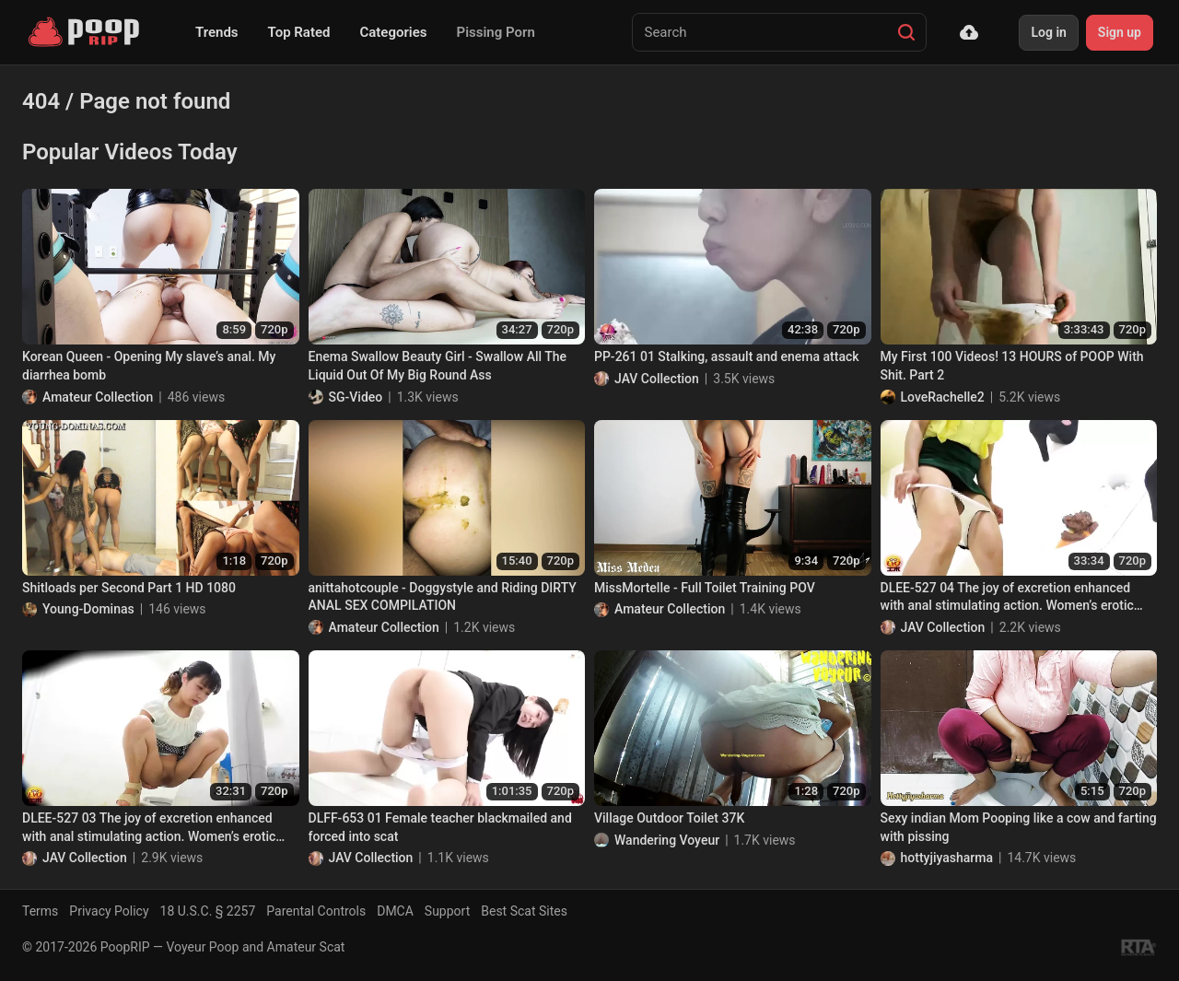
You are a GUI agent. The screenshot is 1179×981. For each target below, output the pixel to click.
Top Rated (299, 32)
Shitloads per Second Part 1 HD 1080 (129, 587)
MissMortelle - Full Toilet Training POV (704, 587)
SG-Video (356, 397)
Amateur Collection (97, 397)
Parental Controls (316, 911)
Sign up (1119, 32)
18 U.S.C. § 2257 (208, 911)
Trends (217, 32)
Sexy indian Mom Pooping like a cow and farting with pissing (1019, 827)
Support (447, 911)
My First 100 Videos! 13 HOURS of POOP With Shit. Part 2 (1012, 365)
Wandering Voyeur (666, 840)
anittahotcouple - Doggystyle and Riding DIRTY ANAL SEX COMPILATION (443, 596)
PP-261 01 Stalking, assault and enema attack (726, 356)
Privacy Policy (108, 911)
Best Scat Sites (524, 911)
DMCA (395, 911)
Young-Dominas (88, 608)
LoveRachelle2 (943, 397)
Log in (1048, 32)
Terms (40, 911)
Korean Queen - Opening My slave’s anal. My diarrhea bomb (148, 365)
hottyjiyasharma (947, 857)
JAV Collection (656, 378)
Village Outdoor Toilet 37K (669, 818)
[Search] (906, 32)
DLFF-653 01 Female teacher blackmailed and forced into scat (440, 827)
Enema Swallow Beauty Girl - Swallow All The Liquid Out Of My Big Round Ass (438, 365)
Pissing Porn (496, 32)
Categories (392, 32)
